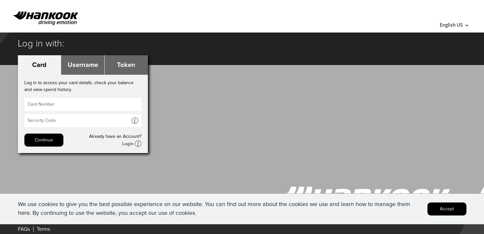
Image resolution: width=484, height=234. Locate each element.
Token (126, 65)
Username (83, 65)
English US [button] (454, 24)
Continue (44, 140)
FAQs (24, 229)
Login (128, 144)
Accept (447, 210)
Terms (43, 229)
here (24, 214)
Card (39, 65)
